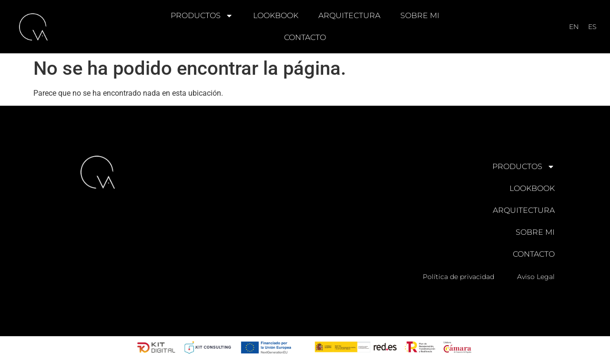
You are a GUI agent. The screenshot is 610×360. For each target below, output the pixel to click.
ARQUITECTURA (349, 15)
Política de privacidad (458, 276)
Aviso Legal (536, 276)
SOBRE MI (419, 15)
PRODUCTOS (202, 15)
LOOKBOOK (275, 15)
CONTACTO (305, 37)
